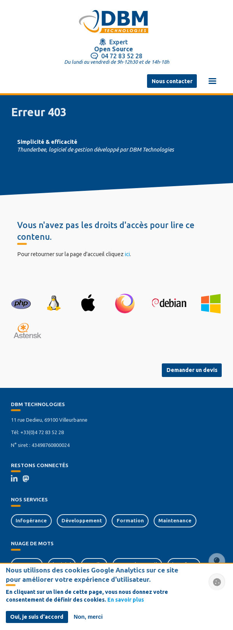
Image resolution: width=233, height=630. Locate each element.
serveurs (27, 564)
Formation (130, 520)
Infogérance (31, 520)
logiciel (62, 564)
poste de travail (137, 564)
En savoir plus (125, 602)
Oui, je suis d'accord (36, 619)
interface (184, 564)
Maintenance (174, 520)
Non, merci (88, 619)
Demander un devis (191, 370)
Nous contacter (172, 81)
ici (127, 254)
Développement (81, 520)
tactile (94, 564)
